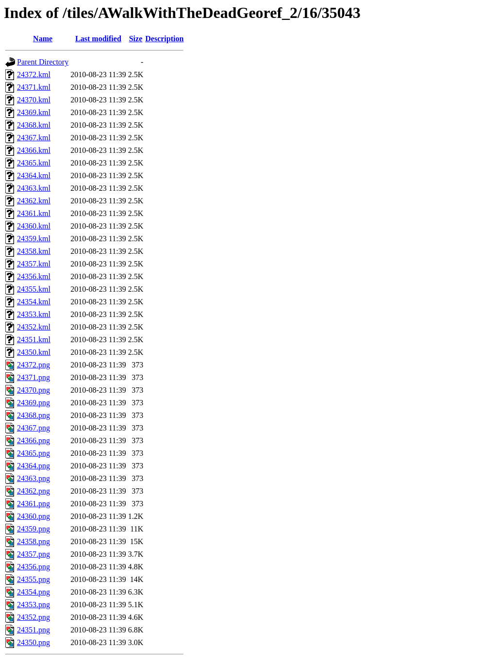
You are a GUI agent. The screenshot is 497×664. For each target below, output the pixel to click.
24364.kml (33, 175)
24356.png (33, 567)
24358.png (33, 541)
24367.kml (33, 137)
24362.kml (33, 201)
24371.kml (33, 87)
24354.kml (33, 302)
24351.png (33, 630)
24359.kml (33, 238)
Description (164, 38)
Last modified (98, 38)
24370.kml (33, 100)
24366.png (33, 440)
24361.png (33, 503)
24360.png (33, 516)
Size (136, 38)
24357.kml (33, 264)
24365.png (33, 453)
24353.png (33, 604)
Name (42, 38)
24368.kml (33, 125)
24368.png (33, 415)
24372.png (33, 365)
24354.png (33, 592)
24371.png (33, 377)
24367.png (33, 428)
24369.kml (33, 112)
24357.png (33, 554)
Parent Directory (42, 62)
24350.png (33, 642)
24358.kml (33, 251)
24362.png (33, 491)
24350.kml (33, 352)
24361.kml (33, 213)
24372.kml (33, 74)
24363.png (33, 478)
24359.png (33, 529)
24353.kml (33, 314)
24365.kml (33, 163)
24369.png (33, 402)
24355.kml (33, 289)
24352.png (33, 617)
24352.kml (33, 327)
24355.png (33, 579)
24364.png (33, 466)
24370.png (33, 390)
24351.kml (33, 339)
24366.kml (33, 150)
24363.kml (33, 188)
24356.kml (33, 276)
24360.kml (33, 226)
